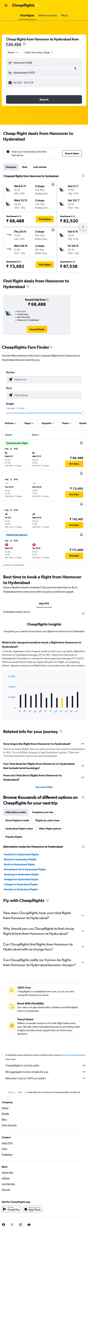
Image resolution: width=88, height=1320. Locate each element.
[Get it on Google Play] (11, 1209)
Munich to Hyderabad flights (20, 859)
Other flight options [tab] (50, 828)
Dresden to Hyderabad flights (21, 889)
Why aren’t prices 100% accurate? (45, 1078)
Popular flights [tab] (13, 836)
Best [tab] (24, 167)
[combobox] (13, 52)
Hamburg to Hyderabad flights (21, 874)
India (20, 1092)
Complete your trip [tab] (42, 812)
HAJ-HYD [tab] (44, 603)
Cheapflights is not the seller (45, 1065)
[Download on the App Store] (32, 1209)
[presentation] (24, 43)
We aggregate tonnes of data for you (45, 1072)
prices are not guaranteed (73, 1055)
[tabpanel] (44, 681)
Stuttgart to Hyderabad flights (21, 879)
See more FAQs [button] (44, 787)
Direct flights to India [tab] (17, 820)
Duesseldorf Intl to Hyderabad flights (25, 869)
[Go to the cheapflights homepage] (25, 5)
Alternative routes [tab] (15, 812)
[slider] (83, 413)
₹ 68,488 (13, 44)
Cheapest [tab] (10, 167)
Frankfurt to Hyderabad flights (21, 854)
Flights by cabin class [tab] (47, 820)
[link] (37, 329)
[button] (6, 5)
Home (11, 1092)
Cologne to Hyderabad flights (21, 884)
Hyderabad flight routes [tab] (19, 828)
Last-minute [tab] (40, 167)
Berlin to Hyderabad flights (19, 864)
